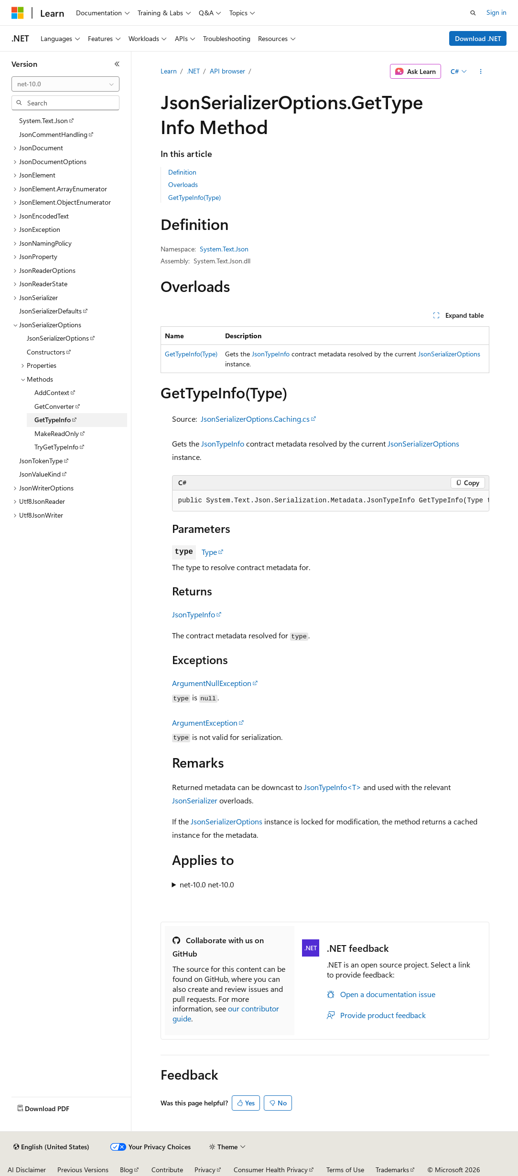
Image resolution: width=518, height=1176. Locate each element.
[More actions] (480, 71)
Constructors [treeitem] (46, 351)
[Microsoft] (17, 13)
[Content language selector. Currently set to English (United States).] (51, 1147)
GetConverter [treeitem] (54, 406)
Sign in (496, 12)
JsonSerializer (194, 800)
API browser (227, 70)
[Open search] (473, 12)
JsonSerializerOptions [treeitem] (58, 338)
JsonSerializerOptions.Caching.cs (255, 419)
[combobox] (65, 84)
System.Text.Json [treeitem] (43, 120)
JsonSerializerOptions (449, 353)
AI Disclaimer (27, 1169)
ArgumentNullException (211, 683)
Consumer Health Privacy (271, 1169)
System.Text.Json (224, 248)
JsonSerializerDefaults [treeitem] (50, 310)
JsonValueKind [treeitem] (40, 474)
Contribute (167, 1169)
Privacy (205, 1169)
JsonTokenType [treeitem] (41, 460)
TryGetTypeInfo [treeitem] (56, 446)
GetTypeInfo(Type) (194, 197)
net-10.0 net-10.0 (207, 884)
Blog (126, 1169)
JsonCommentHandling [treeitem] (53, 134)
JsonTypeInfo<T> (332, 787)
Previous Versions (82, 1169)
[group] (330, 500)
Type (209, 552)
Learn (169, 70)
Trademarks (392, 1169)
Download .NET (478, 38)
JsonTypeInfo (271, 353)
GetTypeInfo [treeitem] (52, 419)
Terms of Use (345, 1169)
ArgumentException (204, 723)
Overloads (183, 184)
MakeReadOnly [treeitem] (56, 433)
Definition (182, 172)
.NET (193, 70)
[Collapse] (117, 64)
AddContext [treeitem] (51, 392)
